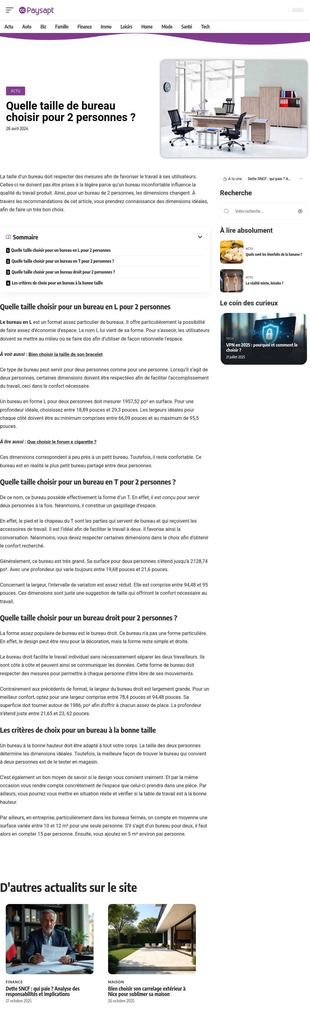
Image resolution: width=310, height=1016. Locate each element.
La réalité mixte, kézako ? (264, 283)
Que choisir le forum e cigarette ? (63, 442)
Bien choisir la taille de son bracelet (67, 354)
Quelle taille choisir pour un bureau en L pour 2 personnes (60, 250)
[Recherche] (283, 10)
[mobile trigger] (11, 10)
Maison (85, 957)
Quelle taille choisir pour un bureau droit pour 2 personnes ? (63, 272)
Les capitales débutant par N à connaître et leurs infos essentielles (175, 969)
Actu (15, 90)
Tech (230, 338)
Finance (14, 957)
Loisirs (155, 957)
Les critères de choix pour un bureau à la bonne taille (57, 282)
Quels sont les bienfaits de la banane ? (274, 254)
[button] (300, 179)
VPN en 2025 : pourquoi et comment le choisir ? (262, 347)
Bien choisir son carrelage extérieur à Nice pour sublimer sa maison (103, 969)
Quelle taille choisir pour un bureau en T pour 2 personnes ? (63, 261)
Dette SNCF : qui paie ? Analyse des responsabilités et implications (29, 971)
